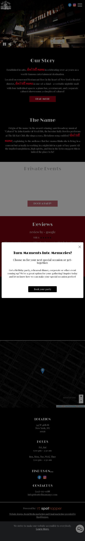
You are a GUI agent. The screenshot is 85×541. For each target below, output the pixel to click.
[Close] (79, 246)
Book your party (42, 289)
